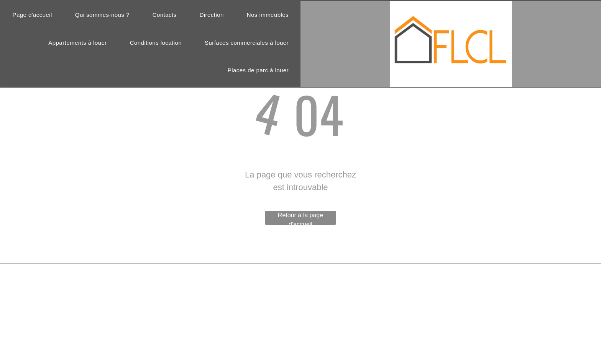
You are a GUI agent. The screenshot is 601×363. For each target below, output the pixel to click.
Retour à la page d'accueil (300, 218)
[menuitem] (32, 15)
